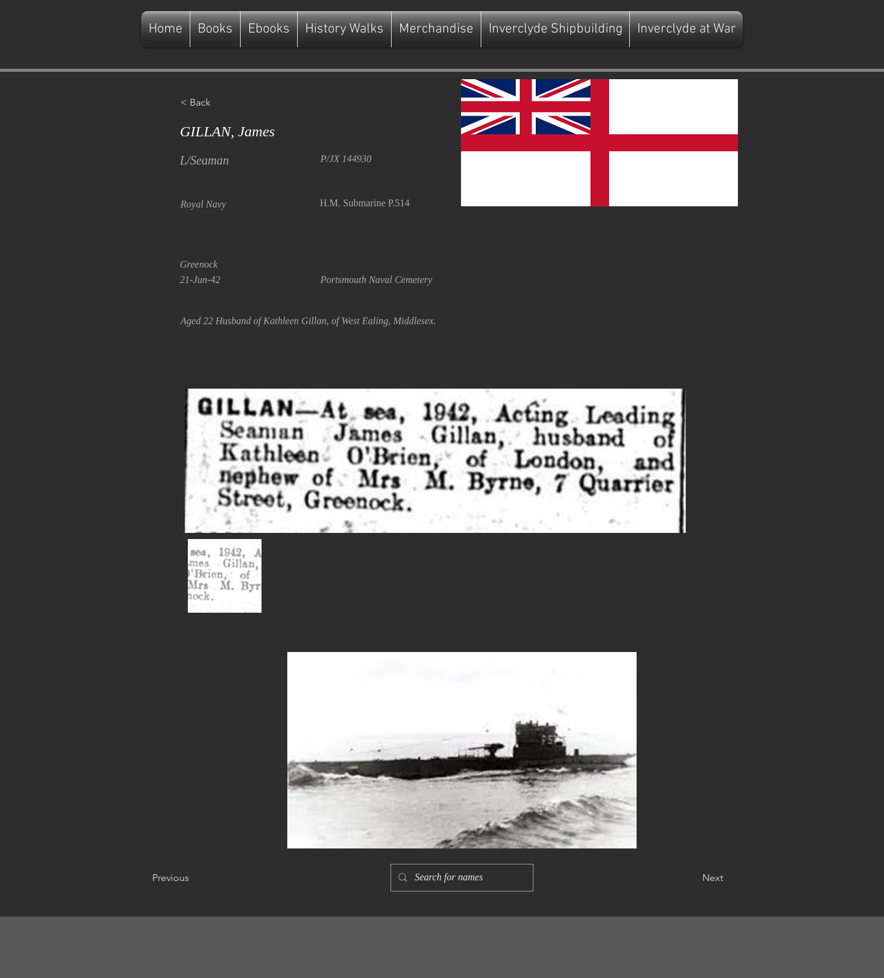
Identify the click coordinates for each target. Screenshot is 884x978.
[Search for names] (460, 877)
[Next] (692, 878)
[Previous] (192, 878)
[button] (221, 102)
